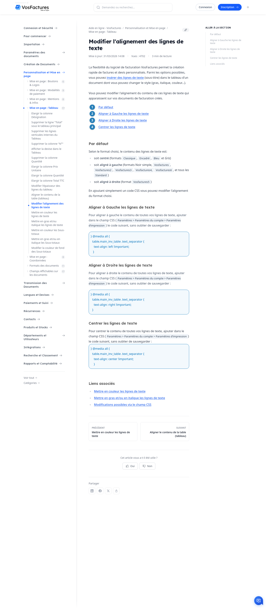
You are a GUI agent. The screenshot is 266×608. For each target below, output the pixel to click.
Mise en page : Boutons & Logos (44, 83)
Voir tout (30, 377)
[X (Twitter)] (108, 491)
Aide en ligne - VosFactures (105, 28)
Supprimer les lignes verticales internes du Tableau (44, 134)
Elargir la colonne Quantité (47, 175)
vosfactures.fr (21, 2)
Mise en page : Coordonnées (38, 258)
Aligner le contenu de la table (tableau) (45, 196)
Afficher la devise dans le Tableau (46, 150)
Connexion (205, 7)
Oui (130, 466)
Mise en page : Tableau (44, 108)
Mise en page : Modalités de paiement (45, 92)
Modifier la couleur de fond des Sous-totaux (47, 249)
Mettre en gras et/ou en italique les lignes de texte (129, 398)
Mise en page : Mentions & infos (44, 100)
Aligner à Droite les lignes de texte (122, 120)
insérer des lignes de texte (125, 78)
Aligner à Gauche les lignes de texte (123, 114)
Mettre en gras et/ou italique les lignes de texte (47, 223)
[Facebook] (100, 491)
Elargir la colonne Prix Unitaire (44, 168)
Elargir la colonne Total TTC (47, 180)
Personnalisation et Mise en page (145, 28)
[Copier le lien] (185, 30)
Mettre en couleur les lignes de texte (44, 214)
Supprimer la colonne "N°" (47, 143)
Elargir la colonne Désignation (41, 115)
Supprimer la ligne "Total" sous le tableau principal (46, 124)
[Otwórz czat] (258, 600)
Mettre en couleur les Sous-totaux (47, 232)
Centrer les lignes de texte (116, 127)
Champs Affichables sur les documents (44, 273)
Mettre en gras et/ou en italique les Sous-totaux (45, 240)
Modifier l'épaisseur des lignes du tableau (45, 187)
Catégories (32, 383)
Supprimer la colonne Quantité (44, 159)
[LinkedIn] (92, 491)
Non (147, 466)
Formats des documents (44, 265)
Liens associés (217, 63)
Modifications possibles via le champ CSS (122, 405)
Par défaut (105, 107)
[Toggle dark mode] (248, 7)
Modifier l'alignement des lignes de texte (47, 205)
